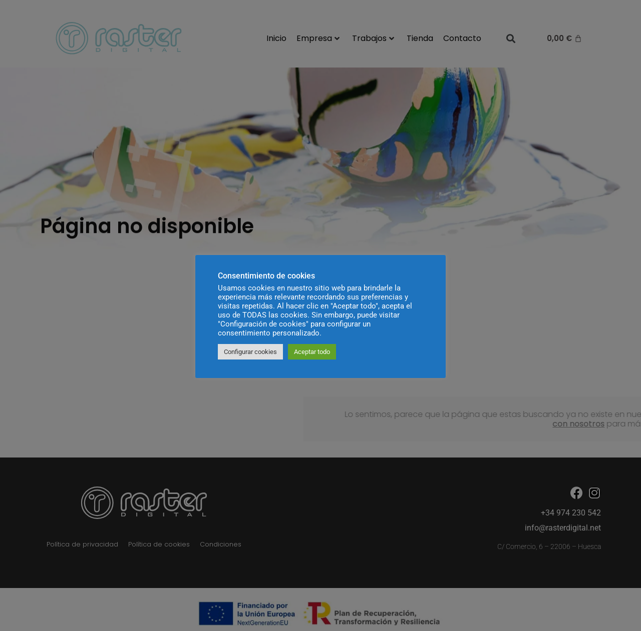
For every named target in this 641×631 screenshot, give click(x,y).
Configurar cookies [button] (250, 352)
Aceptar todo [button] (312, 352)
